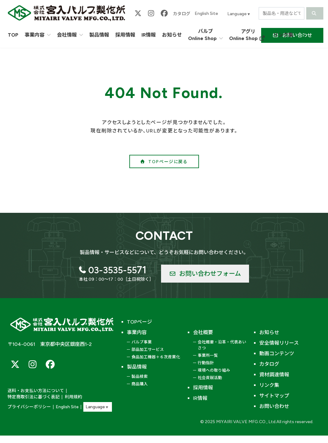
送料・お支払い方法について (33, 391)
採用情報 (203, 388)
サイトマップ (274, 396)
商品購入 (140, 384)
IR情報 (200, 398)
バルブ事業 (142, 342)
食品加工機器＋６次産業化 (156, 357)
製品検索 (140, 376)
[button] (164, 161)
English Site (206, 13)
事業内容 (137, 332)
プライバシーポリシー (27, 407)
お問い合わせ (274, 406)
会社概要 (203, 332)
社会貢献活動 (210, 377)
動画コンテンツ (276, 353)
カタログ (181, 13)
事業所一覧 (208, 355)
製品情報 (137, 367)
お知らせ (269, 332)
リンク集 (269, 385)
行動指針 (206, 362)
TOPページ (139, 322)
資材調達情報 (274, 375)
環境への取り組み (214, 370)
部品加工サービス (148, 349)
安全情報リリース (279, 343)
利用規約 (69, 397)
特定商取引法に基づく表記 (31, 397)
